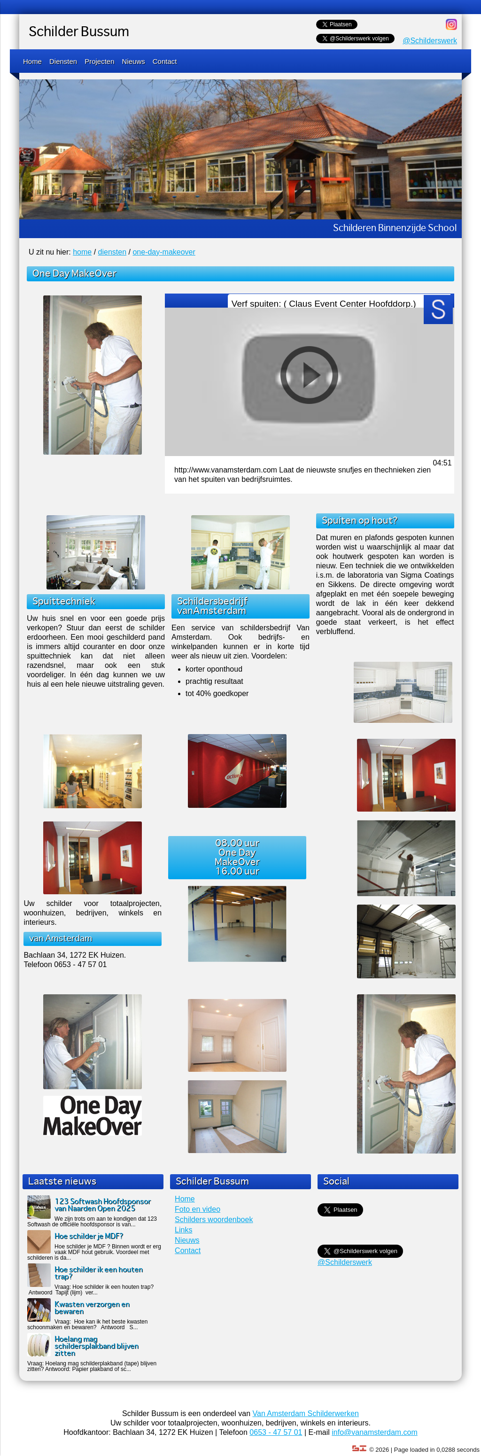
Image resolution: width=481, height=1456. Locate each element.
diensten (112, 252)
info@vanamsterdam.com (375, 1432)
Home (32, 61)
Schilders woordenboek (214, 1220)
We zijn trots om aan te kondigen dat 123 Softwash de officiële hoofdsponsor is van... (92, 1222)
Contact (165, 61)
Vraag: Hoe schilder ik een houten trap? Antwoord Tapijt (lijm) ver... (90, 1290)
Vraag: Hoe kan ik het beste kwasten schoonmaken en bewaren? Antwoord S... (87, 1324)
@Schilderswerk (430, 41)
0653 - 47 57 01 (275, 1432)
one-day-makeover (163, 252)
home (82, 252)
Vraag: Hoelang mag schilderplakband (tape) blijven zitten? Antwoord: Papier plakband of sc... (91, 1366)
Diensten (63, 61)
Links (183, 1230)
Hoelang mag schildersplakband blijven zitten (96, 1346)
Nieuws (133, 61)
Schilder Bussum (79, 32)
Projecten (99, 61)
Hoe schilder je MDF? (89, 1236)
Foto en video (197, 1209)
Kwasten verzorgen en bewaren (92, 1308)
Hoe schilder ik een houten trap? (98, 1273)
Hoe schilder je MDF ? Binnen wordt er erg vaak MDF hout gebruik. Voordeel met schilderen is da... (94, 1252)
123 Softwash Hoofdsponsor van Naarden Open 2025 (102, 1205)
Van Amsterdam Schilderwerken (306, 1413)
